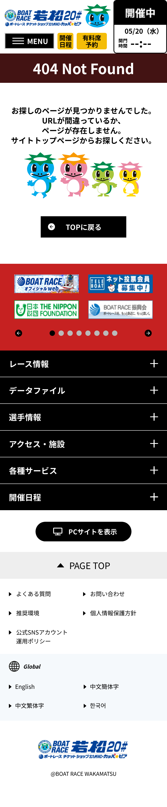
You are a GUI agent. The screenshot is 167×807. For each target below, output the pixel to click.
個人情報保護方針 (113, 613)
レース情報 (83, 363)
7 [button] (106, 333)
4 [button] (79, 333)
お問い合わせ (107, 594)
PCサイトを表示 (92, 531)
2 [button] (61, 333)
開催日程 (65, 41)
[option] (84, 297)
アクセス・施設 (83, 443)
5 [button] (88, 333)
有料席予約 (91, 41)
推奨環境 (27, 613)
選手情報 (83, 417)
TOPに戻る (83, 227)
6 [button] (97, 333)
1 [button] (52, 333)
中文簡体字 (104, 687)
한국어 (98, 706)
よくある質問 (33, 594)
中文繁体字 (29, 706)
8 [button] (114, 333)
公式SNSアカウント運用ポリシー (42, 636)
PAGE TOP (89, 565)
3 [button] (70, 333)
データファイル (83, 390)
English (25, 687)
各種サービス (83, 470)
